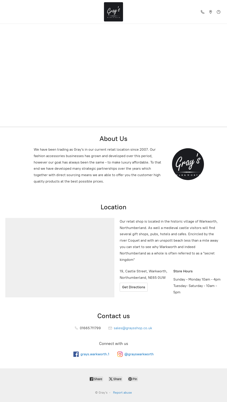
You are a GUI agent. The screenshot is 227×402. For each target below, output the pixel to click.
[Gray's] (113, 11)
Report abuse (122, 392)
